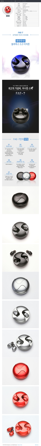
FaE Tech (2, 1)
